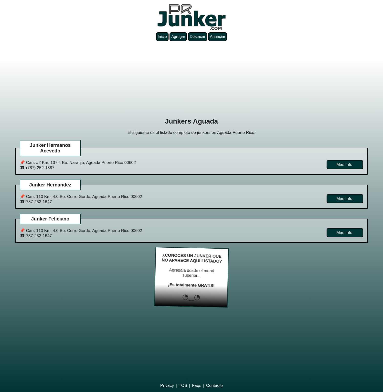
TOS (183, 385)
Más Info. (344, 164)
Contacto (214, 385)
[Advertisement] (191, 79)
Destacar (197, 37)
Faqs (196, 385)
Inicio (162, 37)
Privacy (167, 385)
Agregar (178, 37)
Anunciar (217, 37)
